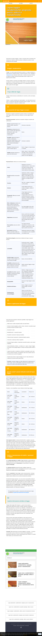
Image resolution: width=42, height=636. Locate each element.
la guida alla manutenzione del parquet (21, 492)
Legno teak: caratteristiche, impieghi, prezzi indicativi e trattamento (21, 615)
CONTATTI (31, 3)
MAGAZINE (10, 3)
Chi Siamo (14, 625)
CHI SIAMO (21, 3)
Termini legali (27, 625)
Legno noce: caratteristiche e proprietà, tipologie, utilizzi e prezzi (21, 606)
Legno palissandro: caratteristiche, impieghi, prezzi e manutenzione (21, 602)
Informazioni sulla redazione (18, 19)
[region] (21, 51)
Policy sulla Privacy (22, 625)
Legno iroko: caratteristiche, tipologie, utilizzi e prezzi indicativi (21, 619)
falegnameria (9, 74)
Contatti (18, 625)
